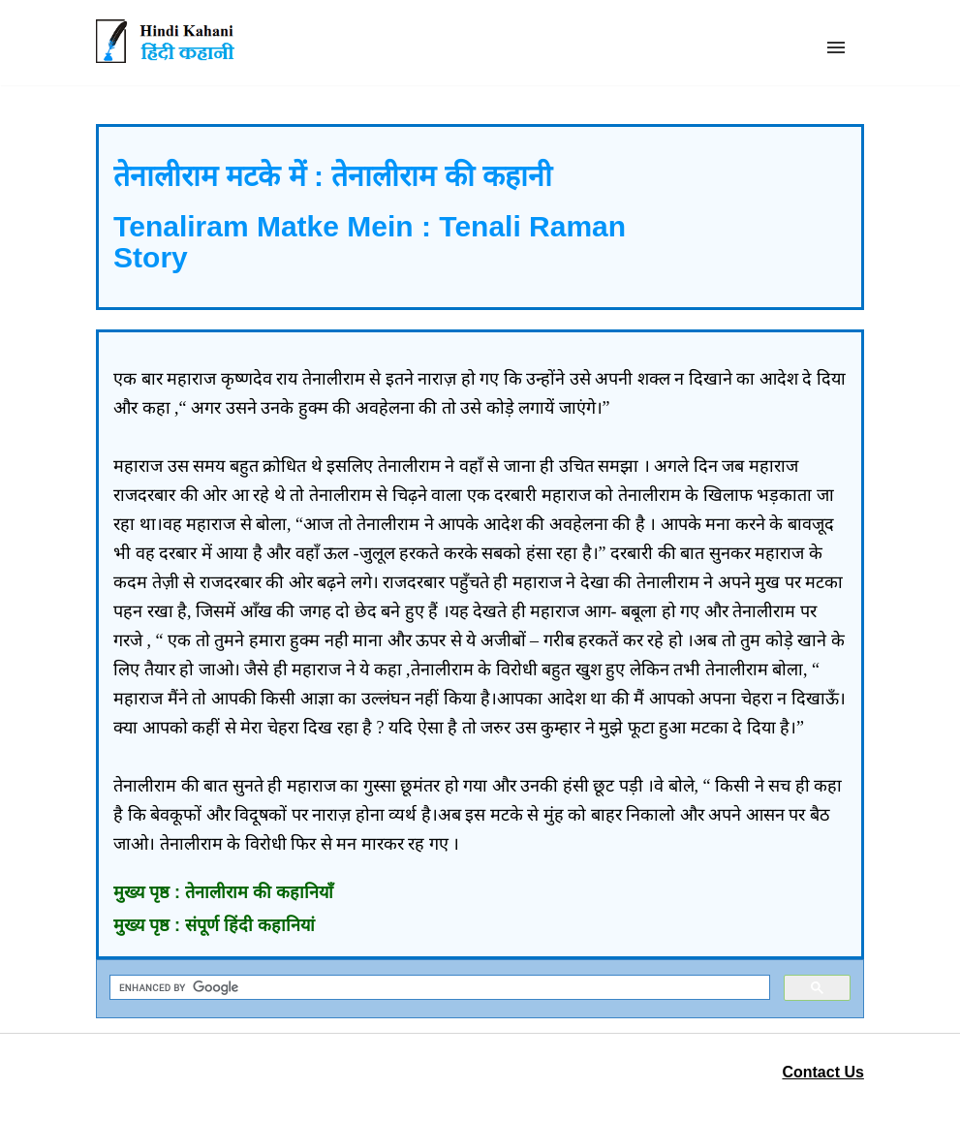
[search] (438, 988)
